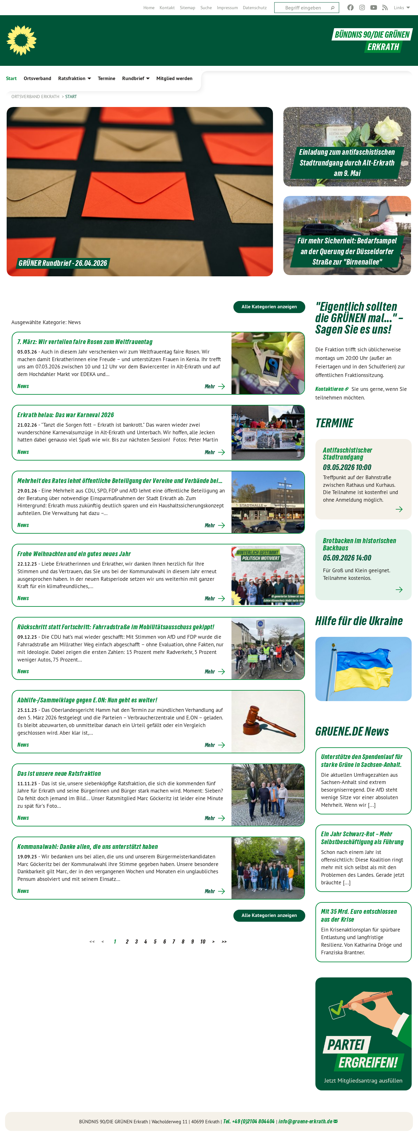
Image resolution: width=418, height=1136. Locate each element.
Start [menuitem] (11, 78)
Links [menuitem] (399, 7)
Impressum (227, 7)
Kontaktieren (329, 389)
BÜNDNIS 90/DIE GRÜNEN (370, 34)
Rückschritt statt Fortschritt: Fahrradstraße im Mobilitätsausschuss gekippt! (115, 627)
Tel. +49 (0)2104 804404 (249, 1121)
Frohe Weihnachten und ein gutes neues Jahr (74, 554)
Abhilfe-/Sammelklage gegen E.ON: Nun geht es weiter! (87, 700)
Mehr (210, 386)
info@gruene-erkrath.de (305, 1121)
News (23, 386)
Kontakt (167, 7)
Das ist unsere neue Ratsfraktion (59, 773)
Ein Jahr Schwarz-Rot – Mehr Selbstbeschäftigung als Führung (362, 838)
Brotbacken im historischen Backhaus (362, 544)
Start (71, 96)
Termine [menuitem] (106, 78)
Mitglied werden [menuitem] (174, 78)
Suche (206, 7)
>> (224, 941)
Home (149, 7)
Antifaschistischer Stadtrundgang (350, 453)
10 (202, 941)
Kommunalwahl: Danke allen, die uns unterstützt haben (87, 846)
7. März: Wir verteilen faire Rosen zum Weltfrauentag (85, 342)
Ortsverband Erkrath (35, 96)
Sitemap (187, 7)
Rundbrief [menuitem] (133, 78)
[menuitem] (149, 7)
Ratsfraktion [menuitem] (72, 78)
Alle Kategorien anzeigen (269, 306)
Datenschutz (255, 7)
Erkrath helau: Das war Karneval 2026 (65, 415)
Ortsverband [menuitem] (37, 78)
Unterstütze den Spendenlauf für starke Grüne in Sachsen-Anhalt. (362, 761)
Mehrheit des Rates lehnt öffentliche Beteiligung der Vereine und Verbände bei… (120, 481)
